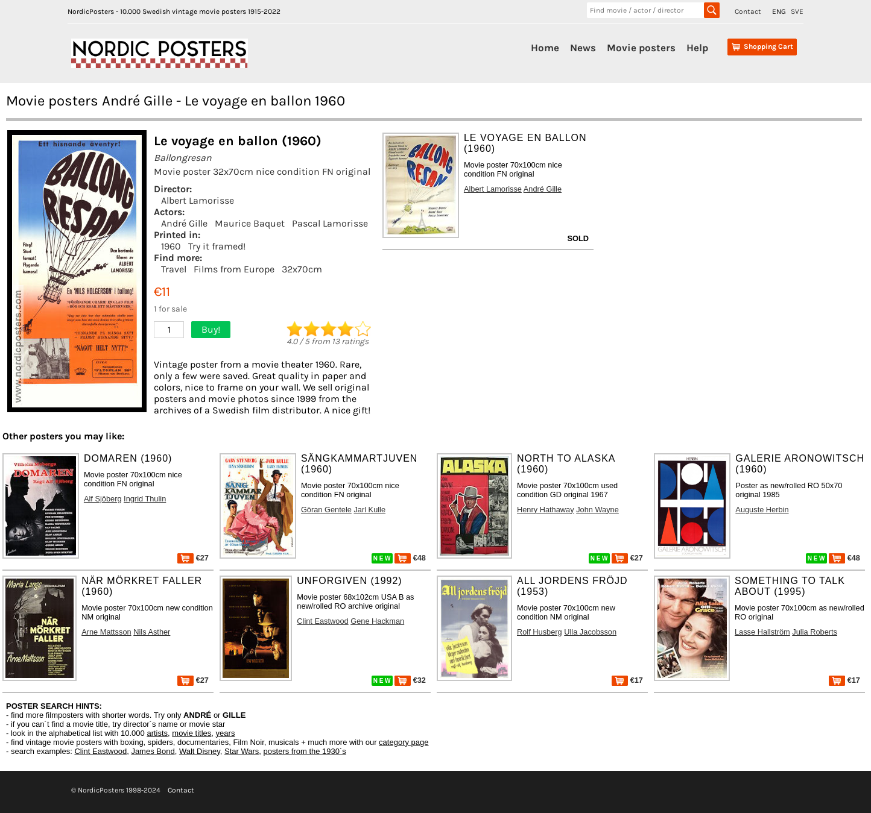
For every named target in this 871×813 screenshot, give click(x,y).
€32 (410, 680)
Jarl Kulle (369, 509)
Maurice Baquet (250, 223)
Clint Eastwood (322, 621)
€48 (410, 557)
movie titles (191, 733)
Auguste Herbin (761, 509)
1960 (171, 246)
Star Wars (241, 751)
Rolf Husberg (539, 631)
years (225, 733)
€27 (193, 557)
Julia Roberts (814, 631)
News (583, 48)
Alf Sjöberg (103, 498)
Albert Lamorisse (197, 200)
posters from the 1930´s (305, 751)
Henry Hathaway (545, 509)
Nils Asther (151, 631)
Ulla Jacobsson (590, 631)
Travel (173, 269)
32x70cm (302, 269)
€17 (627, 680)
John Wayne (597, 509)
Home (545, 48)
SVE (797, 11)
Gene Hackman (377, 621)
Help (697, 48)
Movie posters (641, 48)
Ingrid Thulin (145, 498)
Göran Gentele (326, 509)
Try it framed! (216, 246)
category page (403, 742)
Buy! (210, 329)
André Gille (184, 223)
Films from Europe (234, 269)
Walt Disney (199, 751)
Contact (748, 11)
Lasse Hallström (762, 631)
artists (157, 733)
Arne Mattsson (106, 631)
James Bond (152, 751)
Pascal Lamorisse (330, 223)
